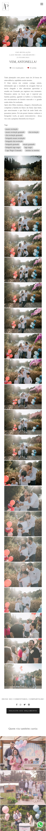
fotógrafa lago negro (12, 147)
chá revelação (34, 132)
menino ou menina (32, 150)
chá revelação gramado (13, 135)
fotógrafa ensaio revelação (15, 138)
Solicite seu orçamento (23, 711)
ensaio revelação (11, 129)
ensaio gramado (29, 144)
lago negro (28, 147)
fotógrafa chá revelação (14, 141)
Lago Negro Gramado (13, 150)
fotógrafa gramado (12, 144)
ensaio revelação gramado (14, 132)
